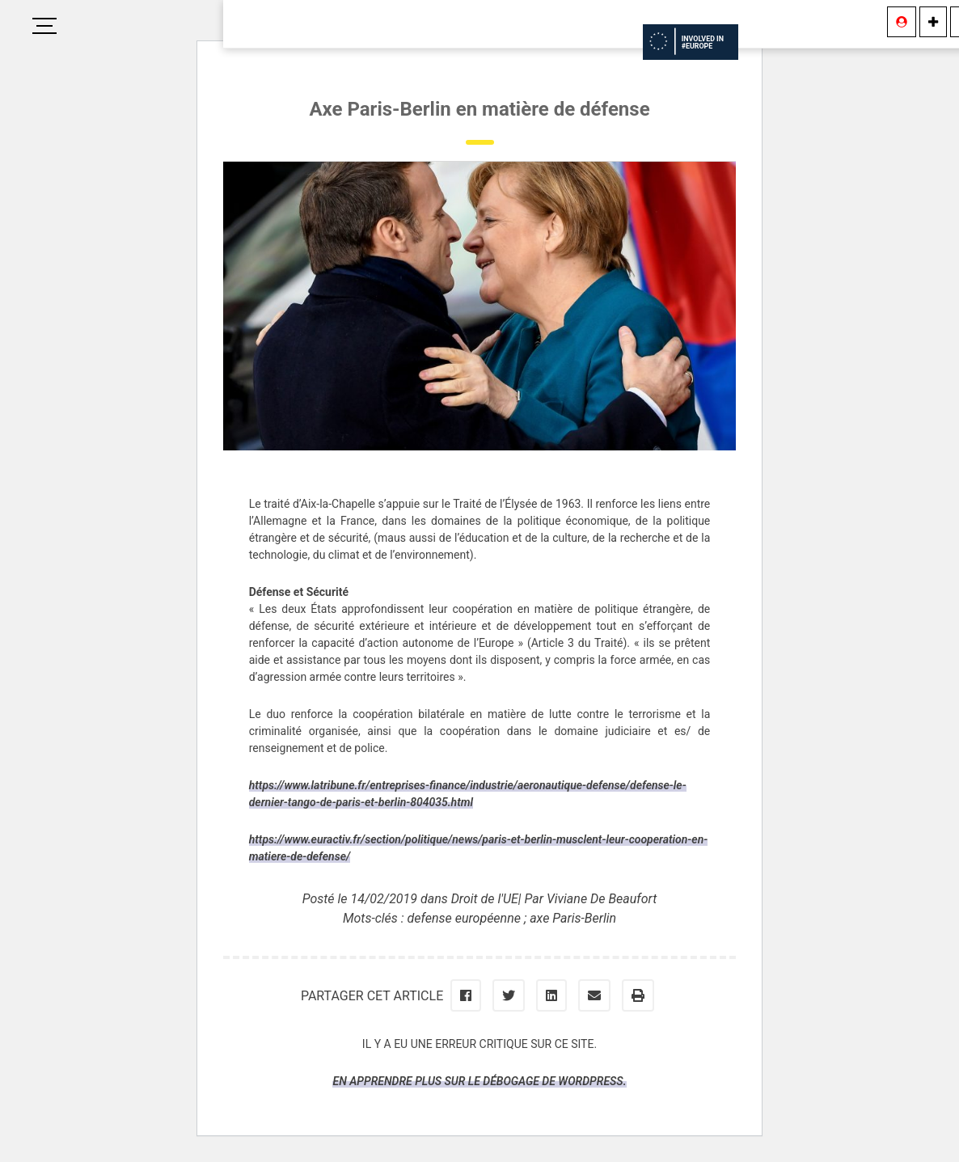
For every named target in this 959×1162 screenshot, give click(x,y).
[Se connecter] (901, 21)
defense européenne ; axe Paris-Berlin (512, 918)
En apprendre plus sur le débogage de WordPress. (479, 1081)
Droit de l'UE (484, 898)
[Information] (933, 21)
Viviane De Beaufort (602, 898)
